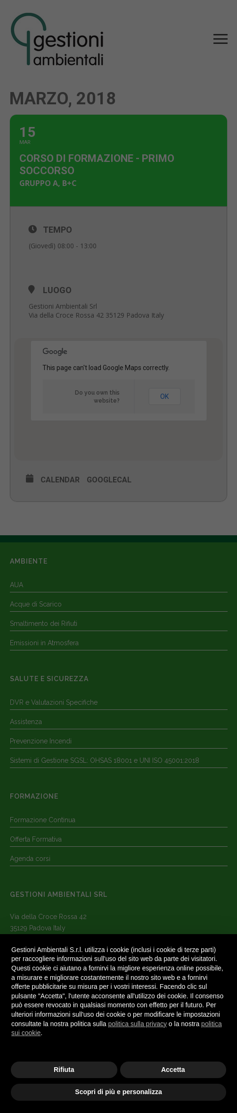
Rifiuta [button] (64, 1069)
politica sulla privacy (137, 1024)
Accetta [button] (173, 1069)
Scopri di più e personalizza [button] (118, 1092)
